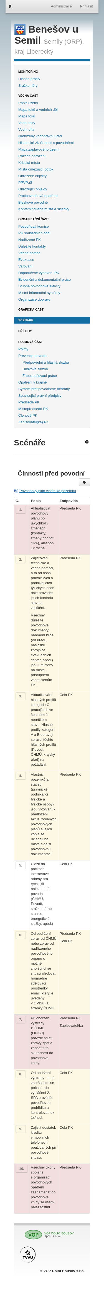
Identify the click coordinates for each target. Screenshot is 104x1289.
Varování (25, 266)
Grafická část (31, 309)
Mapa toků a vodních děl (38, 109)
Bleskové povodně (33, 202)
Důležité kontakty (32, 246)
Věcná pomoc (29, 253)
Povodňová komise (33, 226)
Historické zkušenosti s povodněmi (45, 143)
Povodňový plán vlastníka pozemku (47, 491)
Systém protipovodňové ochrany (44, 389)
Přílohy (25, 331)
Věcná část (28, 95)
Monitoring (28, 71)
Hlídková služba (35, 369)
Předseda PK (29, 402)
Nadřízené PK (29, 240)
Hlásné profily (29, 79)
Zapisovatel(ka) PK (33, 422)
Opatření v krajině (32, 382)
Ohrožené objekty (32, 176)
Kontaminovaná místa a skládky (43, 209)
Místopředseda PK (33, 409)
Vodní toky (26, 123)
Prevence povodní (32, 356)
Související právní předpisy (39, 395)
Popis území (28, 103)
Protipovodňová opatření (38, 196)
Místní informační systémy (39, 293)
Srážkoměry (27, 85)
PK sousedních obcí (34, 233)
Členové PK (27, 415)
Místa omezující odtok (35, 169)
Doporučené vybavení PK (38, 273)
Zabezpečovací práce (39, 376)
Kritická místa (29, 163)
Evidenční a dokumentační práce (44, 279)
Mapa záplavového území (38, 149)
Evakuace (26, 260)
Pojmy (23, 349)
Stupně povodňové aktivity (39, 286)
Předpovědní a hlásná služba (45, 362)
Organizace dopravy (34, 299)
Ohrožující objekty (32, 189)
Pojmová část (30, 341)
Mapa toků (26, 116)
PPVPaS (25, 182)
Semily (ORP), (64, 41)
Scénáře (25, 320)
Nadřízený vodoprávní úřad (40, 136)
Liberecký (39, 51)
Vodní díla (26, 129)
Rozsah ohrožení (31, 156)
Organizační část (33, 219)
